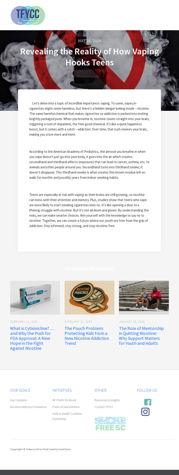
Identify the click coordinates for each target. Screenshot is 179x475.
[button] (164, 10)
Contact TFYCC (104, 407)
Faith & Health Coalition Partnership (67, 416)
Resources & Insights (107, 400)
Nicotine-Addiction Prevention (28, 407)
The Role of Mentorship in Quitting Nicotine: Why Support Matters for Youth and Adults (141, 336)
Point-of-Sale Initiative (65, 407)
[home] (28, 15)
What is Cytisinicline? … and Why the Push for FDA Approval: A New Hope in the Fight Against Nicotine (32, 338)
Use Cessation (18, 400)
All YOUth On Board (64, 400)
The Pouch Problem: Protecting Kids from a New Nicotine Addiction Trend (87, 336)
